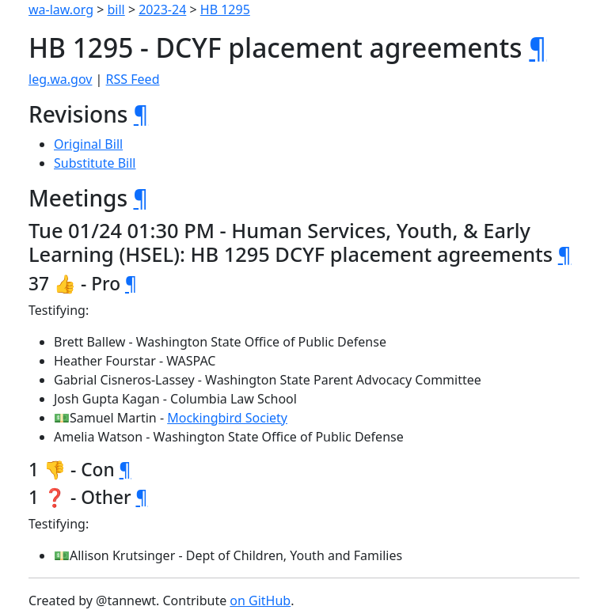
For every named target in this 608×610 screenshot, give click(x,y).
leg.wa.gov (60, 79)
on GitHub (260, 600)
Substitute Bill (95, 163)
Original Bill (88, 144)
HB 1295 (225, 9)
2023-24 (162, 9)
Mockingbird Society (227, 417)
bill (116, 9)
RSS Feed (133, 79)
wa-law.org (60, 9)
